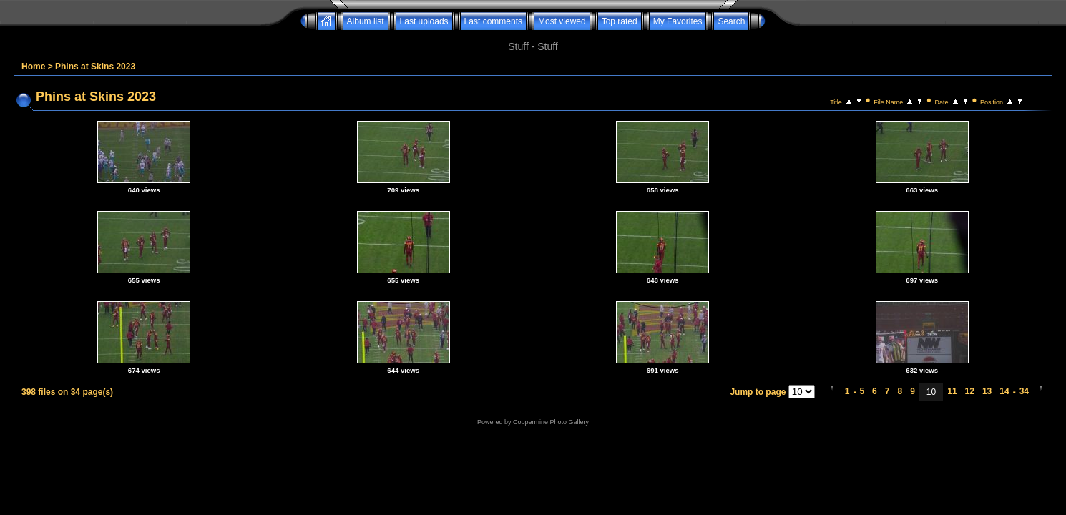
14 (1004, 391)
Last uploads (424, 21)
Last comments (493, 21)
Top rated (619, 21)
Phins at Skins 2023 (95, 67)
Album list (365, 21)
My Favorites (678, 21)
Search (731, 21)
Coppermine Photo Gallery (551, 422)
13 (987, 391)
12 (969, 391)
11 (952, 391)
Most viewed (562, 21)
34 (1024, 391)
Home (33, 67)
